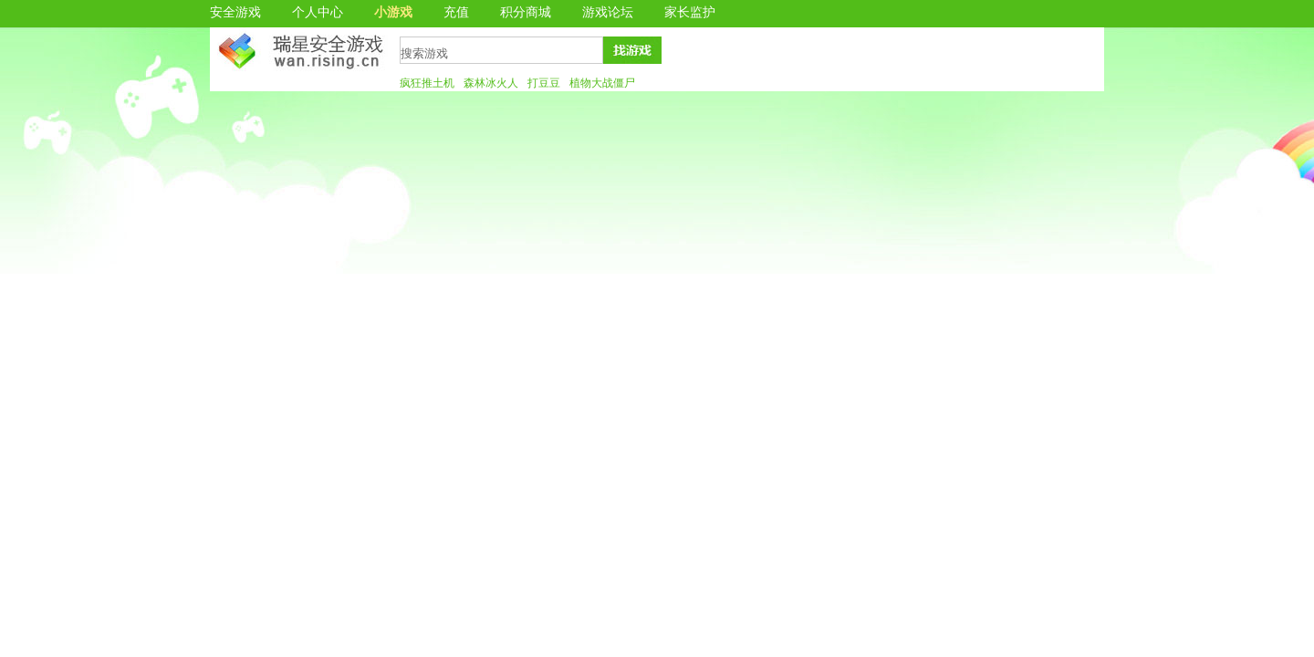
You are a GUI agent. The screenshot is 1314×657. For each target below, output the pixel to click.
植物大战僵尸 (602, 83)
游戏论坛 (607, 12)
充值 (456, 12)
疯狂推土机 (427, 83)
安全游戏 (235, 12)
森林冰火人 (491, 83)
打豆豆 (543, 83)
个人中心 (317, 12)
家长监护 (689, 12)
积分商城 (525, 12)
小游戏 (393, 12)
